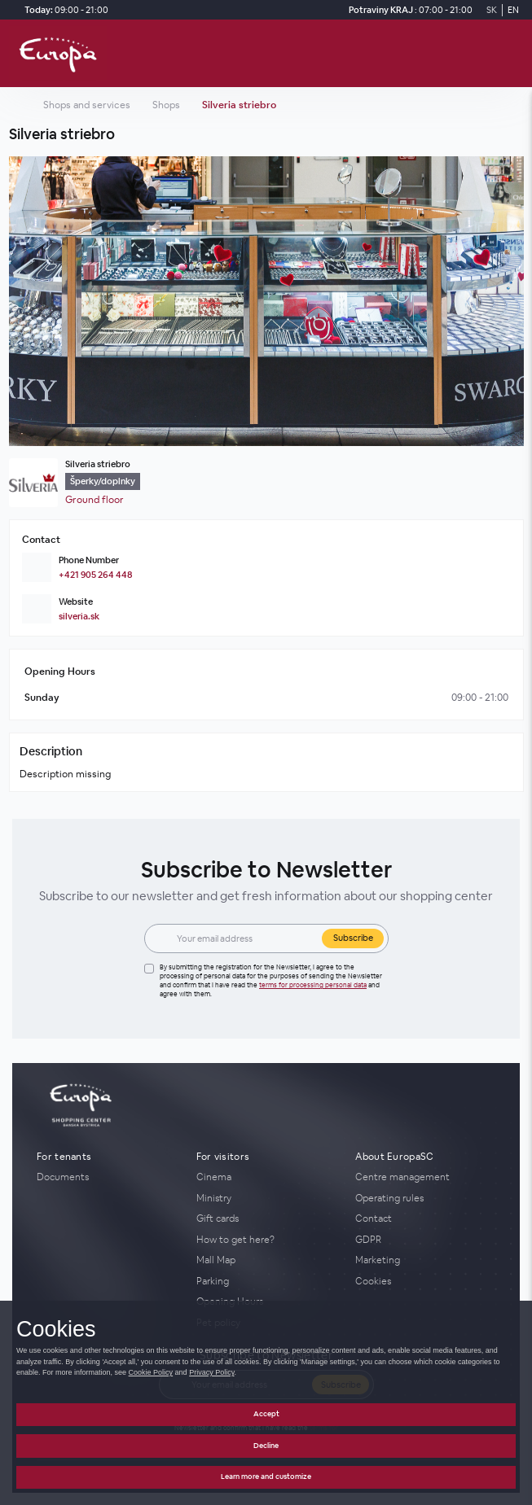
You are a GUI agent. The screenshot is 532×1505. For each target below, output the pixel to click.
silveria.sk (79, 616)
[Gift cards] (266, 1218)
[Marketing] (425, 1260)
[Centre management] (425, 1177)
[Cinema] (266, 1177)
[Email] (244, 938)
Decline (266, 1445)
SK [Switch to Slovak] (491, 9)
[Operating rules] (425, 1198)
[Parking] (266, 1281)
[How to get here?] (266, 1239)
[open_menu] (514, 53)
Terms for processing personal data (313, 985)
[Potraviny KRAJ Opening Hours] (408, 10)
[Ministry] (266, 1198)
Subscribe (353, 937)
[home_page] (63, 53)
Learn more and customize (266, 1476)
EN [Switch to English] (513, 9)
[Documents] (107, 1177)
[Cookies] (425, 1281)
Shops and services (86, 105)
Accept (266, 1414)
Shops (166, 105)
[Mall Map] (266, 1260)
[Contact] (425, 1218)
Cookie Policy (151, 1372)
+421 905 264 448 (95, 574)
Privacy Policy (211, 1372)
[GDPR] (425, 1239)
